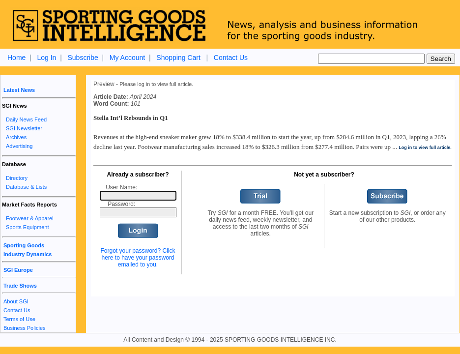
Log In (46, 57)
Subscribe (82, 57)
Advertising (19, 146)
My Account (127, 57)
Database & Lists (26, 187)
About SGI (16, 301)
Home (16, 57)
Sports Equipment (27, 227)
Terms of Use (19, 319)
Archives (16, 137)
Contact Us (231, 57)
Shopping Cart (178, 57)
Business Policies (24, 328)
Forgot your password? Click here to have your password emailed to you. (137, 257)
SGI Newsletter (24, 128)
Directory (17, 178)
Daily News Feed (26, 119)
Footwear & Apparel (30, 218)
